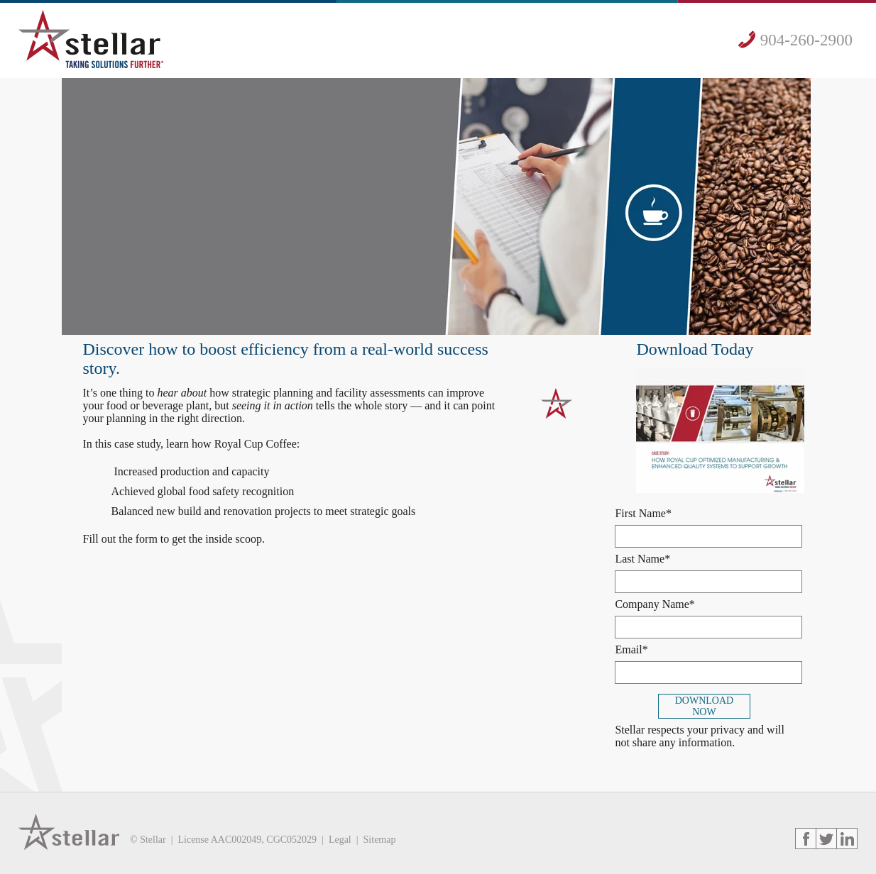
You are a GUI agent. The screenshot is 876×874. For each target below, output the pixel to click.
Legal (340, 839)
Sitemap (379, 839)
